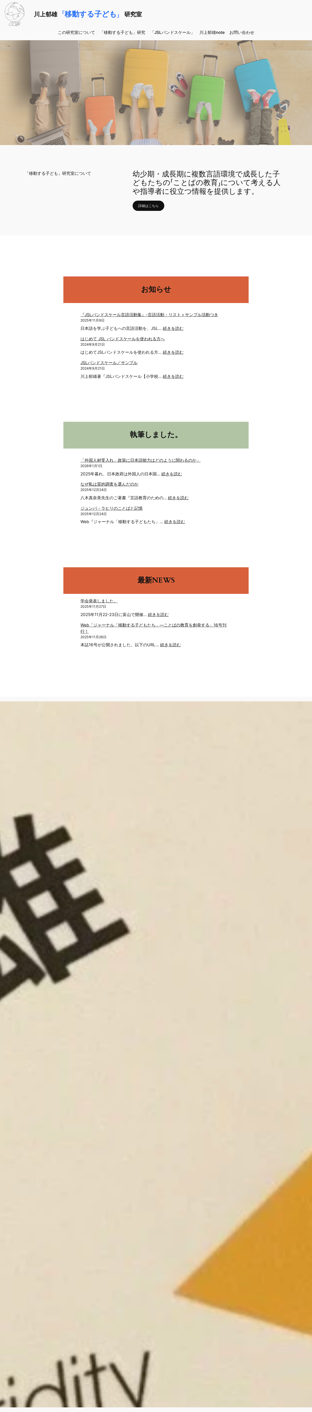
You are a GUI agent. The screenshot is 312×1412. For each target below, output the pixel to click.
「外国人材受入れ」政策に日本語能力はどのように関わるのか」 (140, 460)
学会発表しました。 (99, 600)
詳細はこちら (150, 206)
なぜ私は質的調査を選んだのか (109, 484)
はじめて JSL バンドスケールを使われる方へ (122, 338)
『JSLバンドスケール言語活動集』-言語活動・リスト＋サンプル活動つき (149, 314)
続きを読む (173, 328)
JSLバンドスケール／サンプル (108, 362)
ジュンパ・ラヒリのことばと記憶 (111, 508)
